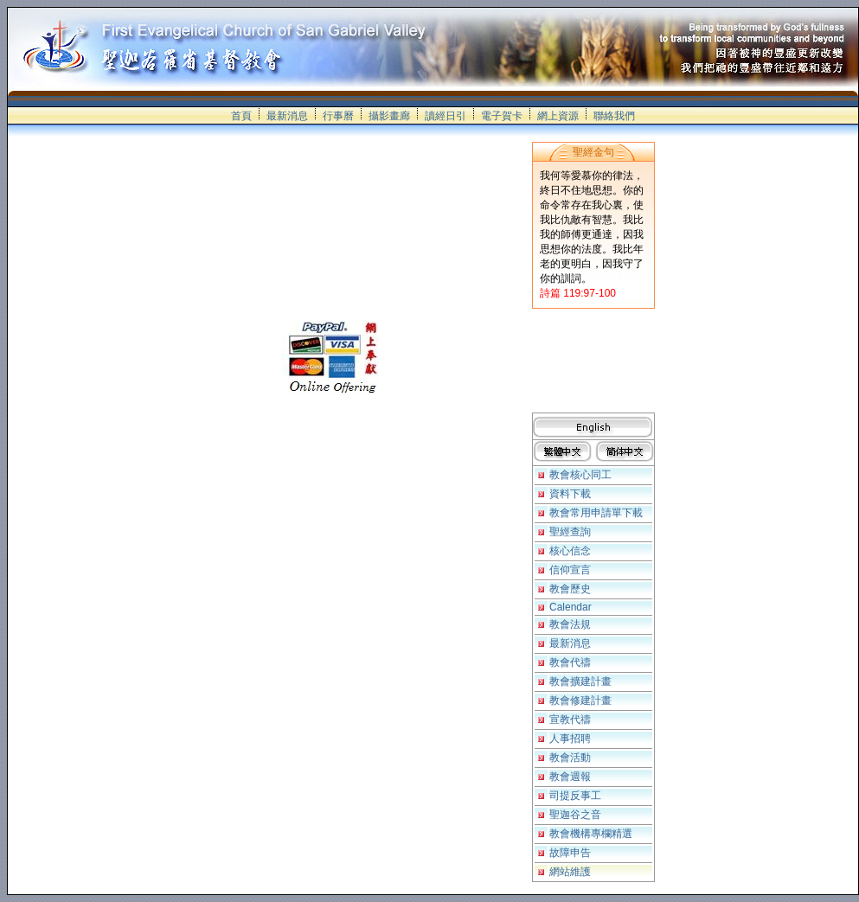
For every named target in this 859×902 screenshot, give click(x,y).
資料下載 (570, 494)
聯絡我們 (614, 116)
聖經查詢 (570, 532)
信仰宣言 (570, 570)
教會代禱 (570, 662)
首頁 (241, 116)
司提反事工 (575, 796)
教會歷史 (570, 589)
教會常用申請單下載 (596, 513)
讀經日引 (445, 116)
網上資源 (558, 116)
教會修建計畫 (580, 700)
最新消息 (287, 116)
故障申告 (570, 853)
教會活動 (570, 758)
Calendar (570, 607)
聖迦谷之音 (575, 815)
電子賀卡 (501, 116)
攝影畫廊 (389, 116)
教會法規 (570, 624)
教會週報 (570, 777)
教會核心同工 (580, 475)
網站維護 (570, 872)
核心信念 (570, 551)
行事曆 (338, 116)
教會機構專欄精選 (590, 834)
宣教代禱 (570, 719)
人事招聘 (570, 738)
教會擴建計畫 (580, 681)
